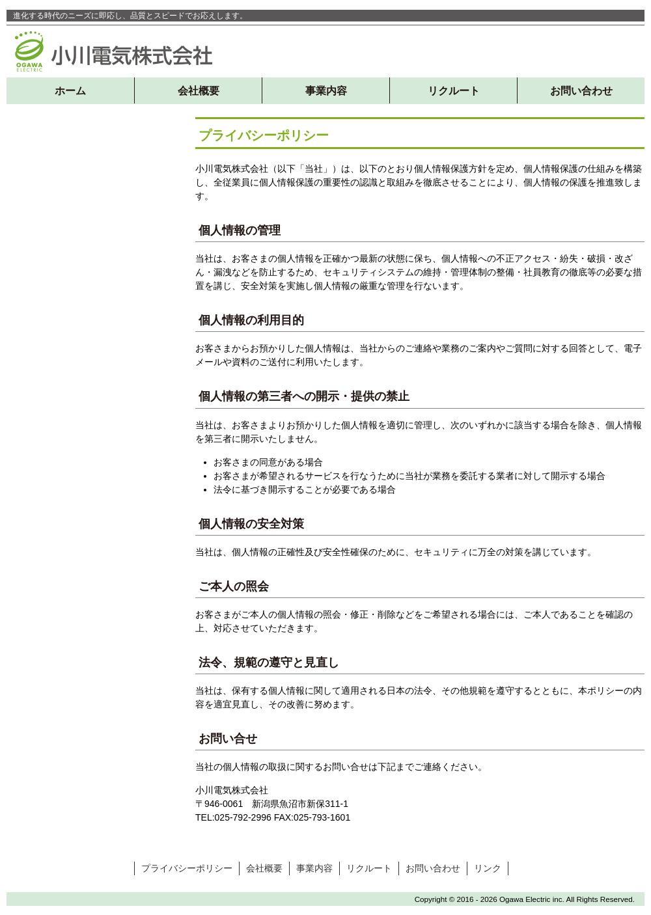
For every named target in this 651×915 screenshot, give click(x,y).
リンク (487, 868)
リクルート (454, 90)
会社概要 (198, 90)
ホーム (70, 90)
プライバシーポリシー (186, 868)
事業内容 (326, 90)
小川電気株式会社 (114, 51)
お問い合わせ (581, 90)
